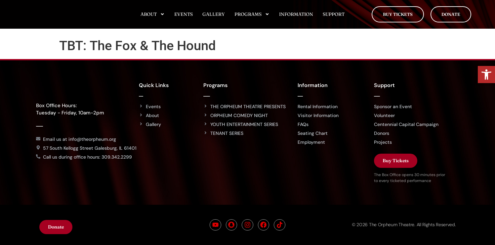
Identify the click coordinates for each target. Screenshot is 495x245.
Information (296, 14)
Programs (251, 14)
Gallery (213, 14)
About (153, 14)
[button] (486, 74)
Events (183, 14)
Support (334, 14)
